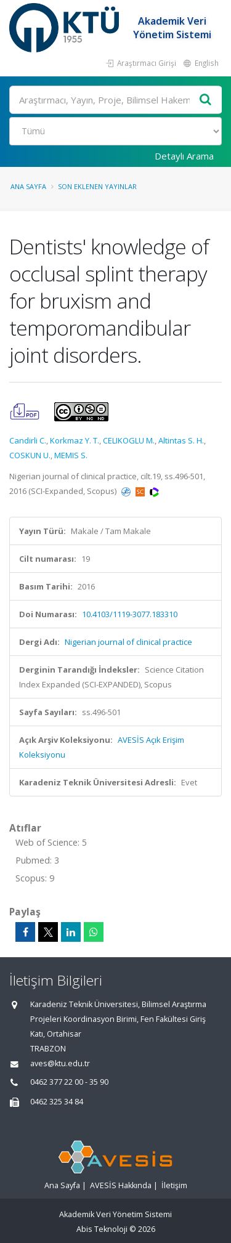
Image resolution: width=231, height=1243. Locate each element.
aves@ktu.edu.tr (60, 1063)
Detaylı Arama (184, 156)
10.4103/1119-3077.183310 (129, 614)
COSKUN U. (30, 455)
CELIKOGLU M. (129, 440)
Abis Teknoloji (102, 1229)
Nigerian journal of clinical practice (128, 641)
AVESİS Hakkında (121, 1185)
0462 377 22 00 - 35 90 (69, 1082)
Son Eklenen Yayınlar (97, 186)
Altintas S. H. (181, 440)
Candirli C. (27, 440)
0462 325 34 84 (56, 1101)
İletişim (174, 1185)
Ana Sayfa (28, 186)
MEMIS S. (70, 455)
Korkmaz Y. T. (74, 440)
